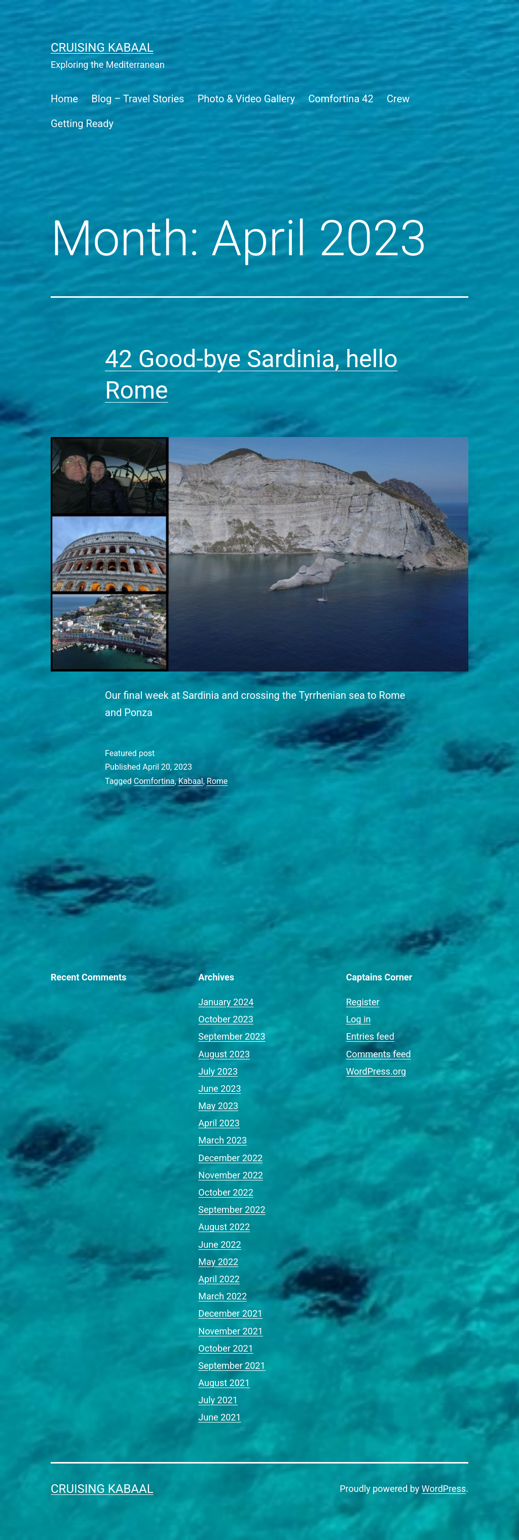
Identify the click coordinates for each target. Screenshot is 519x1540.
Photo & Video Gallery (246, 99)
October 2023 (225, 1019)
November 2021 (230, 1331)
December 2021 (230, 1313)
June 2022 (219, 1244)
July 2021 (218, 1400)
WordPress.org (376, 1071)
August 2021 (224, 1382)
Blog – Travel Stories (137, 99)
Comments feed (378, 1054)
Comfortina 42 (340, 99)
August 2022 (224, 1226)
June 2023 (219, 1088)
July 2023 (218, 1071)
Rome (217, 781)
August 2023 (224, 1054)
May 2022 (218, 1261)
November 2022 (230, 1175)
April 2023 (219, 1123)
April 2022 (219, 1279)
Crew (398, 99)
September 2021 (231, 1365)
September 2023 (231, 1036)
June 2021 (219, 1417)
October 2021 (225, 1348)
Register (363, 1002)
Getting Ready (82, 123)
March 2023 (222, 1140)
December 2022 (230, 1158)
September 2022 (231, 1209)
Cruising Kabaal (102, 48)
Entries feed (370, 1036)
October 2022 (225, 1192)
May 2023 (218, 1105)
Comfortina (154, 781)
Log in (358, 1019)
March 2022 (222, 1296)
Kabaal (190, 781)
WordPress (444, 1488)
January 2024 (225, 1002)
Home (64, 99)
